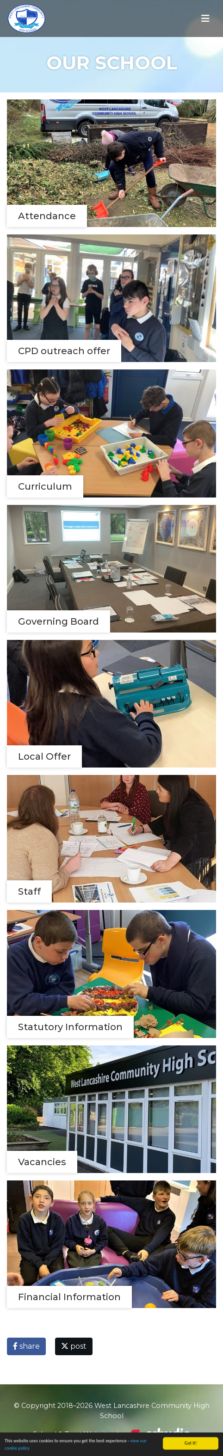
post (74, 1346)
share (26, 1346)
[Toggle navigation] (205, 18)
